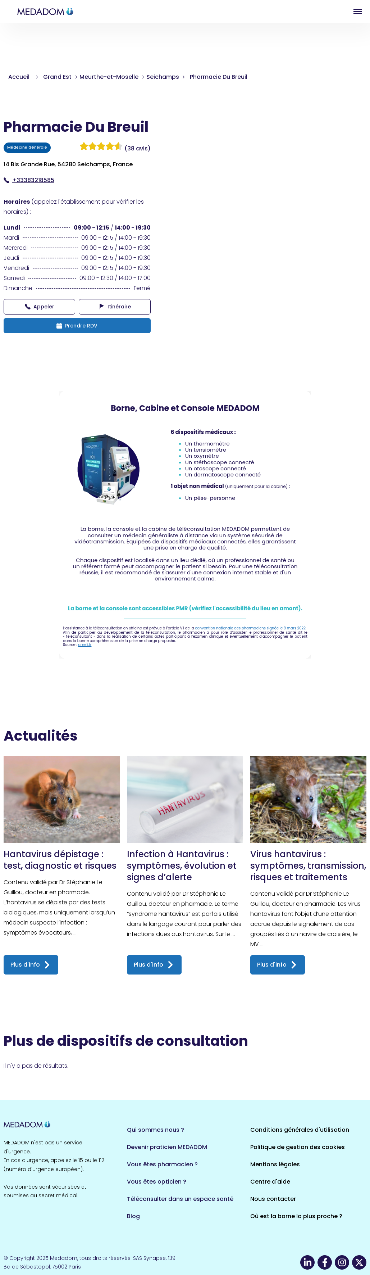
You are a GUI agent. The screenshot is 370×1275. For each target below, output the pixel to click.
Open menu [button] (357, 11)
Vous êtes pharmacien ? (162, 1164)
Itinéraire (115, 306)
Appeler (39, 306)
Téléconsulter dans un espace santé (180, 1199)
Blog (133, 1216)
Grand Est (57, 77)
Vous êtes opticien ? (156, 1181)
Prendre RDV (76, 325)
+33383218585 (29, 180)
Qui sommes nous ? (155, 1130)
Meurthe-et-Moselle (108, 77)
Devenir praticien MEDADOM (167, 1147)
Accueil (18, 77)
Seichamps (162, 77)
